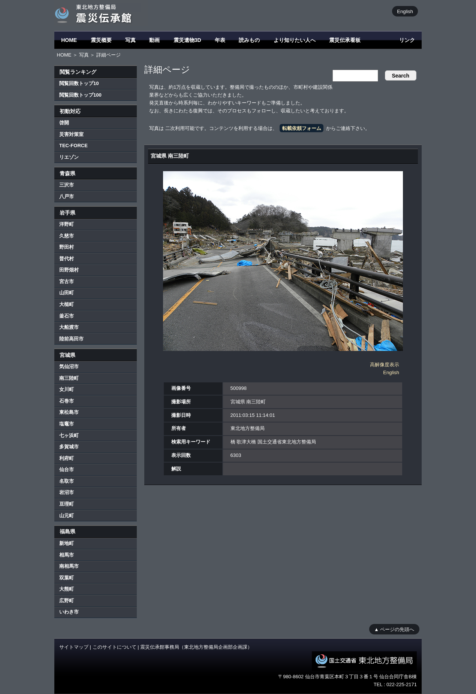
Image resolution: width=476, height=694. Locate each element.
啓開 (64, 122)
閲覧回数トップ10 (79, 83)
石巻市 (66, 401)
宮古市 (66, 281)
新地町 (66, 543)
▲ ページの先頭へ (394, 629)
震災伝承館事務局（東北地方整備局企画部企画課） (196, 647)
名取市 (66, 481)
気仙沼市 (69, 366)
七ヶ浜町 (69, 435)
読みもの (249, 40)
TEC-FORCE (73, 145)
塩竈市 (66, 424)
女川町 (66, 389)
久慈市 (66, 236)
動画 (154, 40)
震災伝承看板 (345, 40)
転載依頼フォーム (301, 128)
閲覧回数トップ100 (80, 95)
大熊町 (66, 589)
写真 (130, 40)
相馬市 (66, 555)
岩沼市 (66, 492)
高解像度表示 (384, 364)
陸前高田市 (71, 339)
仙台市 (66, 469)
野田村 (66, 247)
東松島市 (69, 412)
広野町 (66, 600)
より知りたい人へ (295, 40)
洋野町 (66, 224)
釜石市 (66, 316)
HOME (69, 40)
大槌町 (66, 304)
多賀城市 (69, 446)
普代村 (66, 258)
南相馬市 (69, 566)
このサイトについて (114, 647)
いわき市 (69, 612)
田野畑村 (69, 270)
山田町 (66, 293)
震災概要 (101, 40)
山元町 (66, 515)
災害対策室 (71, 134)
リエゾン (69, 157)
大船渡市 (69, 327)
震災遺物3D (187, 40)
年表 (220, 40)
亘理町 (66, 504)
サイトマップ (73, 647)
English (405, 11)
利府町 (66, 458)
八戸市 (66, 196)
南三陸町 (69, 378)
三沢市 (66, 185)
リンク (407, 40)
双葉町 (66, 578)
